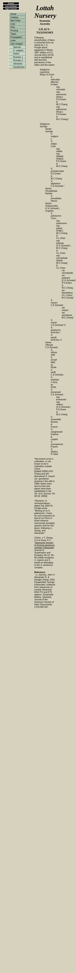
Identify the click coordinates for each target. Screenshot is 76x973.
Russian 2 (18, 60)
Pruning (14, 30)
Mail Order (15, 20)
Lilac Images (16, 44)
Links (13, 40)
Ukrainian (17, 63)
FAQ (12, 27)
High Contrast (11, 9)
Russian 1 (18, 57)
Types (13, 34)
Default (11, 3)
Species (17, 47)
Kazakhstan (19, 67)
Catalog (14, 17)
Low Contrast (11, 6)
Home (13, 14)
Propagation (16, 37)
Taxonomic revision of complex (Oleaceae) (44, 545)
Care (12, 24)
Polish (16, 54)
